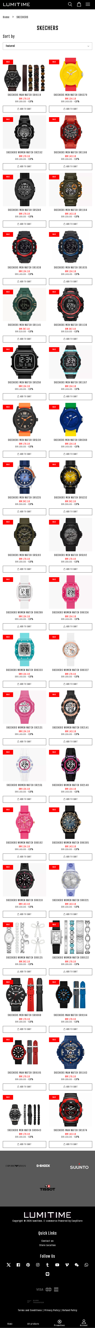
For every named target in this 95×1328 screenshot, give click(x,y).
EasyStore (77, 1220)
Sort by (9, 36)
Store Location (47, 1245)
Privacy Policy (52, 1310)
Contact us (48, 1241)
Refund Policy (69, 1310)
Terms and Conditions (30, 1310)
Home (6, 17)
